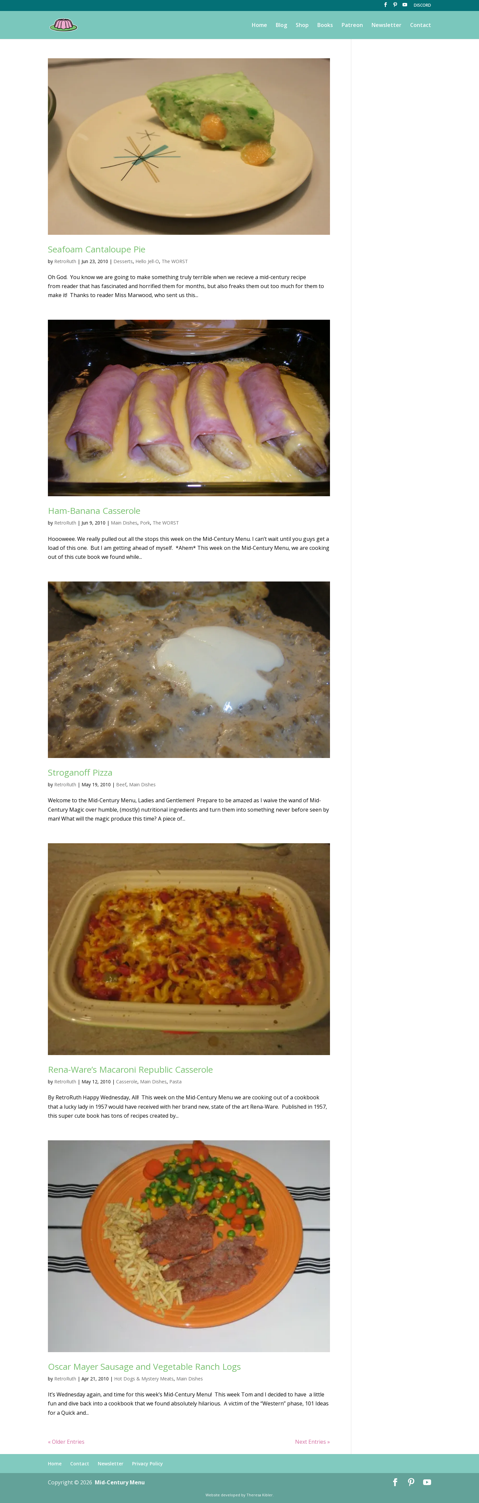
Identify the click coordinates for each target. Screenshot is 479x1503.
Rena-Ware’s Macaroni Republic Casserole (130, 1069)
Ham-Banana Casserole (94, 511)
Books (325, 26)
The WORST (175, 261)
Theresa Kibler (259, 1494)
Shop (302, 26)
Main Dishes (124, 523)
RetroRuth (65, 261)
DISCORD (422, 5)
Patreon (352, 26)
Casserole (126, 1081)
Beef (121, 784)
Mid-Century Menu (120, 1482)
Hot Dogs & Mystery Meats (144, 1378)
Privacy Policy (147, 1463)
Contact (420, 26)
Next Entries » (312, 1441)
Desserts (123, 261)
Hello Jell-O (147, 261)
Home (259, 26)
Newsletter (386, 26)
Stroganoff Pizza (80, 772)
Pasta (175, 1081)
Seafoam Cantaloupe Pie (96, 249)
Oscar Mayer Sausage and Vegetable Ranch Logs (144, 1366)
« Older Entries (66, 1441)
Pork (145, 523)
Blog (281, 26)
